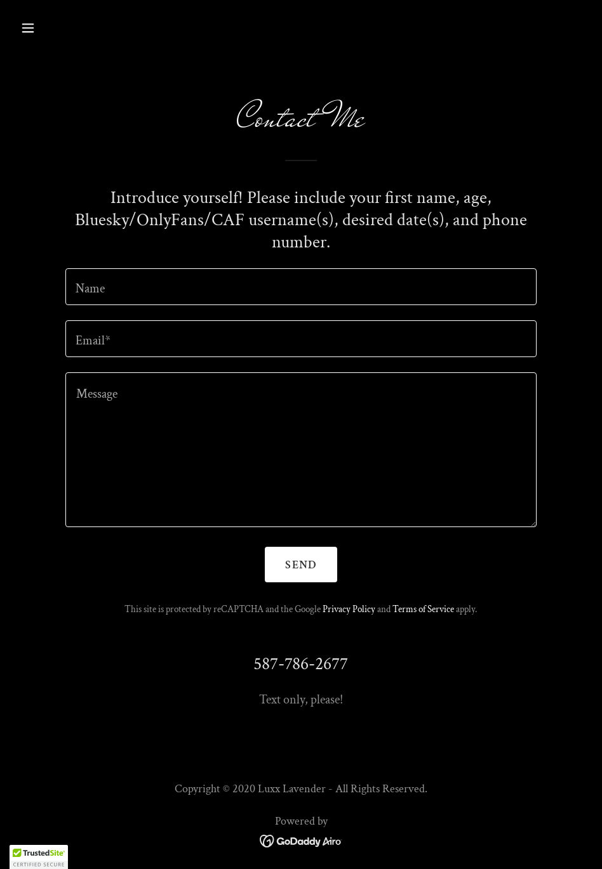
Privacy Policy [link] (349, 609)
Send (300, 565)
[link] (301, 840)
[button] (81, 28)
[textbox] (301, 286)
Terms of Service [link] (423, 609)
